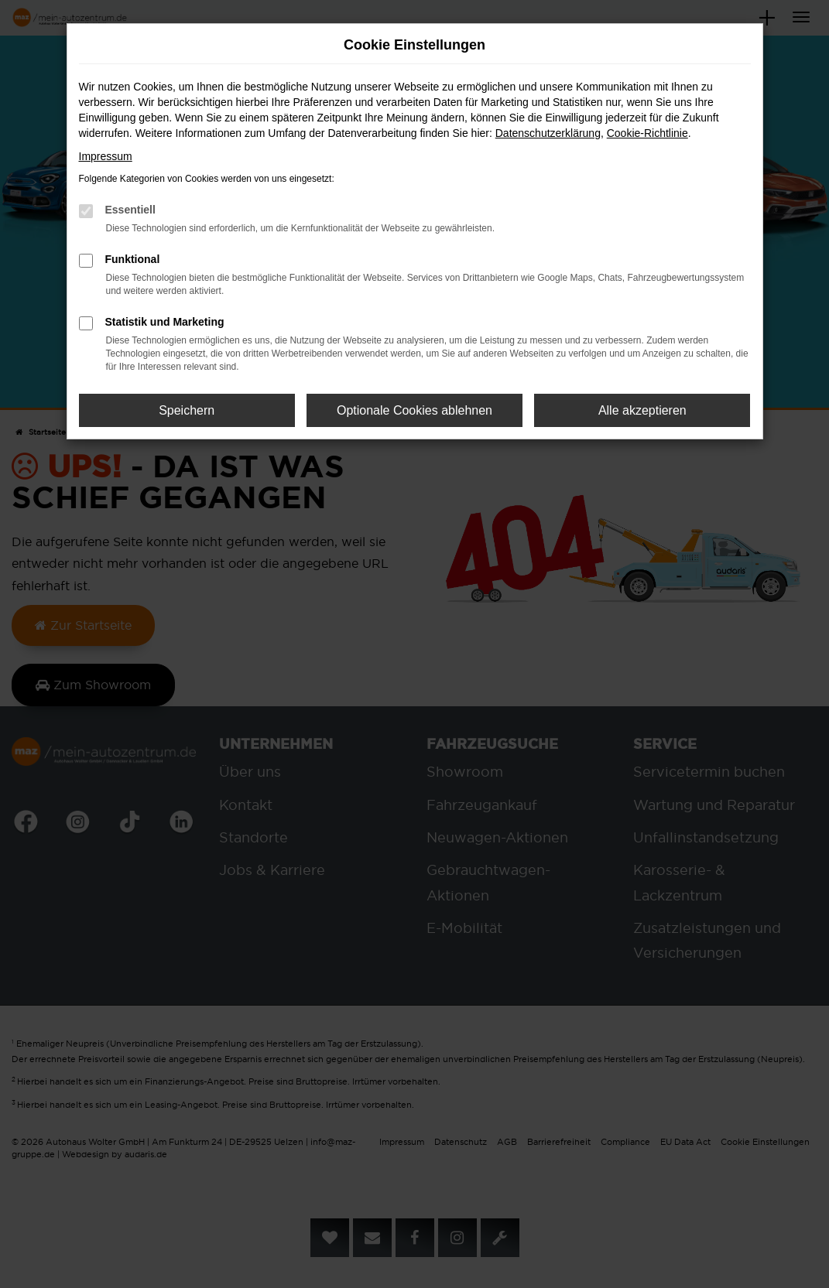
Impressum (105, 156)
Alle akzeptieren (642, 410)
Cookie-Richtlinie (647, 133)
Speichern (186, 410)
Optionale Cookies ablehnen (414, 410)
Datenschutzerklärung (548, 133)
